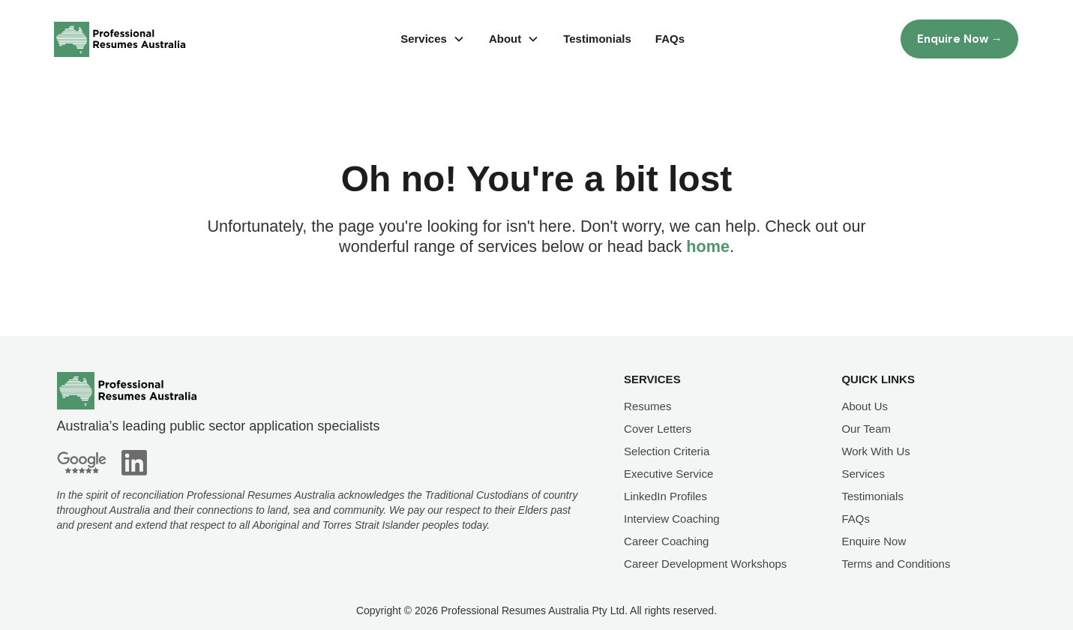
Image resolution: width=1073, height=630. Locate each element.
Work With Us (875, 451)
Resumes (647, 406)
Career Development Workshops (705, 563)
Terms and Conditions (895, 563)
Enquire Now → (960, 39)
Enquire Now (873, 541)
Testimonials (597, 38)
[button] (432, 39)
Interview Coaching (672, 518)
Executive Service (668, 473)
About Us (864, 406)
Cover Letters (657, 428)
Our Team (866, 428)
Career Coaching (666, 541)
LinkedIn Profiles (665, 496)
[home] (120, 39)
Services (863, 473)
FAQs (670, 38)
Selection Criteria (666, 451)
